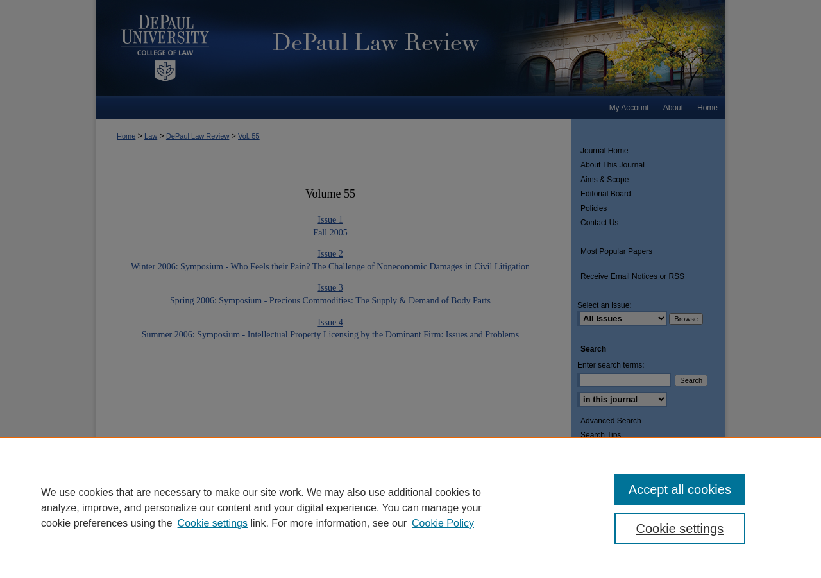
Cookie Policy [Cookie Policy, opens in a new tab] (443, 523)
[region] (410, 507)
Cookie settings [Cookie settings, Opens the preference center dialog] (680, 529)
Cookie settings (213, 523)
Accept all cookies (680, 489)
